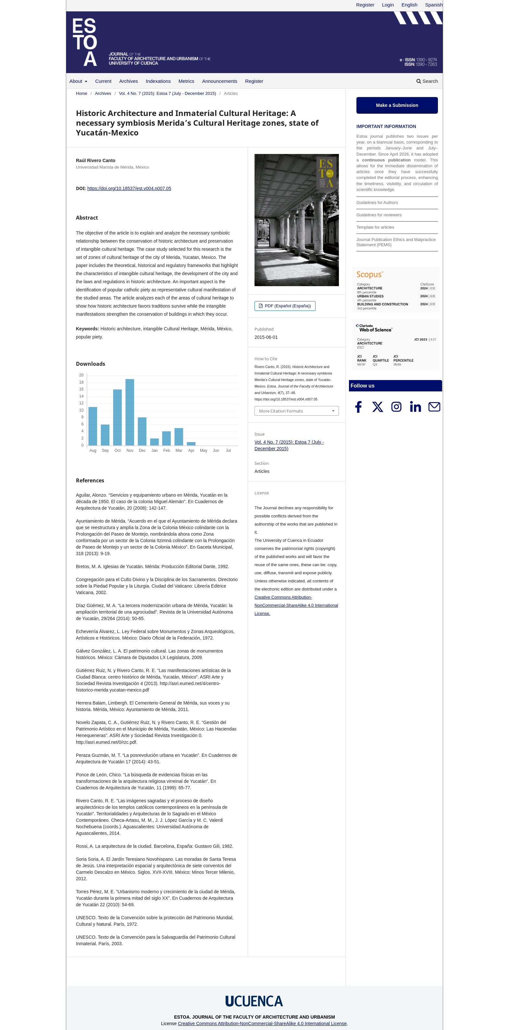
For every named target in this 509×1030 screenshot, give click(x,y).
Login (388, 4)
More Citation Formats (281, 411)
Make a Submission (397, 105)
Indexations (158, 81)
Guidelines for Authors (377, 202)
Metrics (186, 81)
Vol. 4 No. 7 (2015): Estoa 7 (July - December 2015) (167, 93)
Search (427, 81)
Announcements (219, 81)
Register (254, 81)
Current (103, 81)
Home (81, 93)
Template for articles (375, 227)
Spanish (434, 4)
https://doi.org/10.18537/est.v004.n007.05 (129, 188)
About (76, 81)
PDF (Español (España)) (287, 305)
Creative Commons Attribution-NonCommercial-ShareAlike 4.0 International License (262, 1023)
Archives (128, 81)
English (409, 4)
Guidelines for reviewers (379, 214)
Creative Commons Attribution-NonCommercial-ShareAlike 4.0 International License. (296, 605)
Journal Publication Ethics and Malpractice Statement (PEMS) (396, 242)
